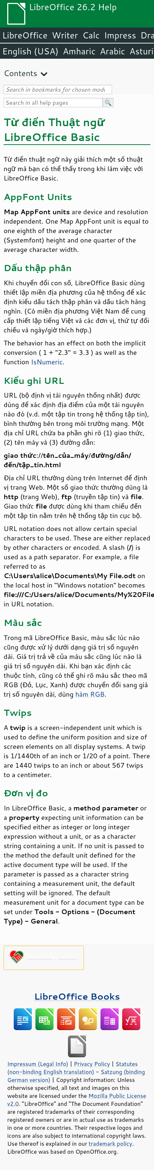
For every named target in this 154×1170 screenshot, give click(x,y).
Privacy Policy (92, 1064)
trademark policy (110, 1144)
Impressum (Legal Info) (37, 1064)
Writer (65, 35)
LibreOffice (24, 35)
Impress (120, 35)
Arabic (112, 51)
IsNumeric (47, 361)
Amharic (79, 51)
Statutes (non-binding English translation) (72, 1068)
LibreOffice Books (77, 996)
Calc (91, 35)
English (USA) (30, 51)
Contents (20, 73)
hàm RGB (89, 694)
